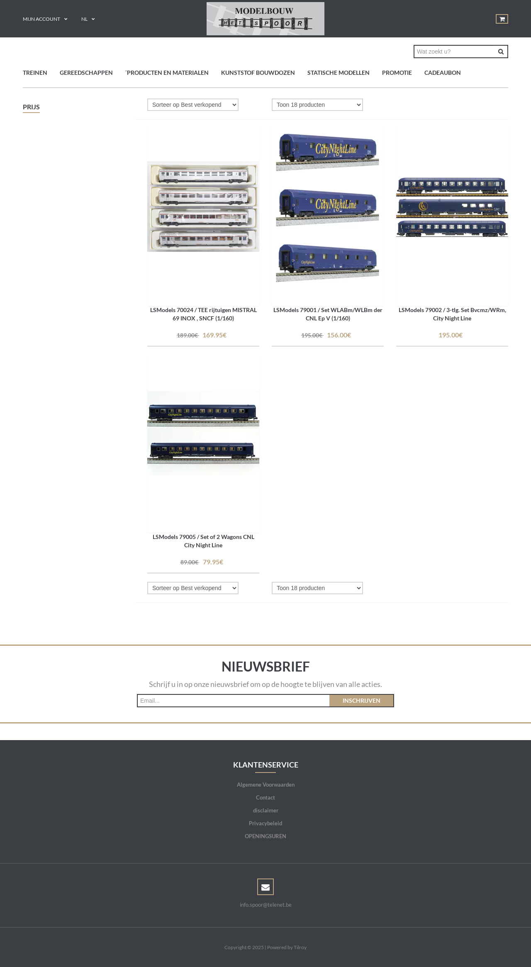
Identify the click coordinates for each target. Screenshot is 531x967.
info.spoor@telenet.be (266, 904)
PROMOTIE (397, 72)
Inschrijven (361, 700)
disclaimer (265, 810)
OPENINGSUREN (265, 836)
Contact (265, 797)
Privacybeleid (265, 823)
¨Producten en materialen (167, 72)
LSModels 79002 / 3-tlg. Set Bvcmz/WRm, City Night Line (452, 314)
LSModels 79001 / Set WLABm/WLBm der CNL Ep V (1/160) (327, 314)
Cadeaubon (442, 72)
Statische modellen (338, 72)
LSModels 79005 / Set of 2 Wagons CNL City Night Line (203, 541)
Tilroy (300, 947)
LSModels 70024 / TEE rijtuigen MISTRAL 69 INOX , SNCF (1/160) (203, 314)
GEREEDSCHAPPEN (86, 72)
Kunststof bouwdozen (258, 72)
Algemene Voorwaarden (266, 784)
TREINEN (35, 72)
